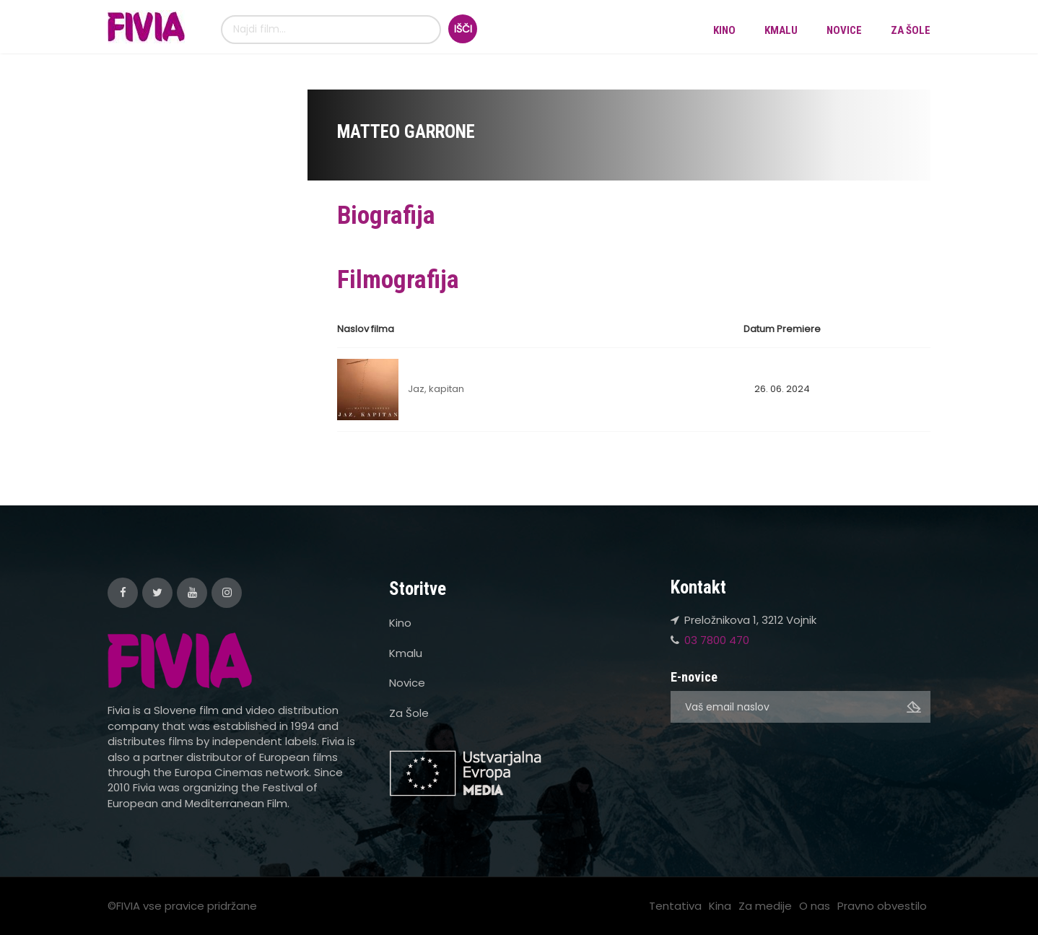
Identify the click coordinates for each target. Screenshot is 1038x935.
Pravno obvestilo (882, 905)
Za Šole (910, 30)
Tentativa (675, 905)
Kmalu (781, 30)
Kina (720, 905)
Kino (724, 30)
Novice (844, 30)
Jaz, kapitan (436, 389)
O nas (814, 905)
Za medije (765, 905)
